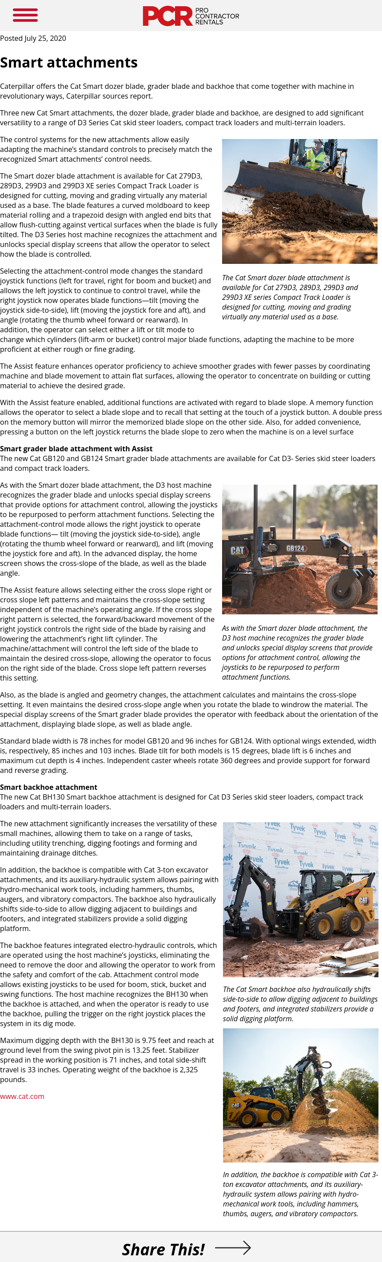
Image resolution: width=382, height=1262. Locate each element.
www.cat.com (22, 1096)
